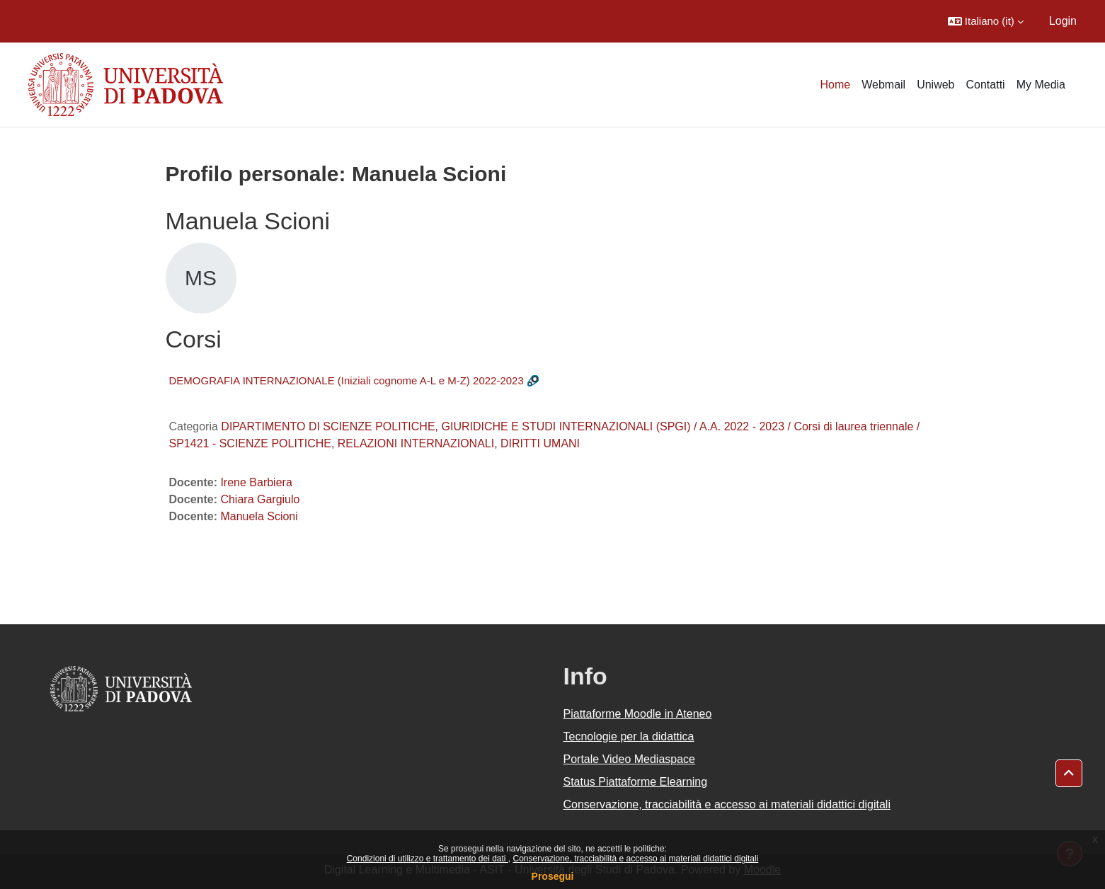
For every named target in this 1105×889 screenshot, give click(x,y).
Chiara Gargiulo (259, 499)
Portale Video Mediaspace (629, 759)
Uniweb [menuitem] (935, 85)
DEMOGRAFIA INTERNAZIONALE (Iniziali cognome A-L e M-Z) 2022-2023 (346, 380)
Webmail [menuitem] (883, 85)
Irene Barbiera (256, 482)
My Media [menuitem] (1041, 85)
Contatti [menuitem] (985, 85)
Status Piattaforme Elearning (635, 782)
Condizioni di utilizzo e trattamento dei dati (427, 859)
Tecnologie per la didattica (628, 736)
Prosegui (553, 876)
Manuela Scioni (258, 516)
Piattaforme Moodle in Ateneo (637, 714)
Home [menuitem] (835, 85)
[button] (985, 21)
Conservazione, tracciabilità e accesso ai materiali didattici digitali (635, 859)
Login (1063, 21)
